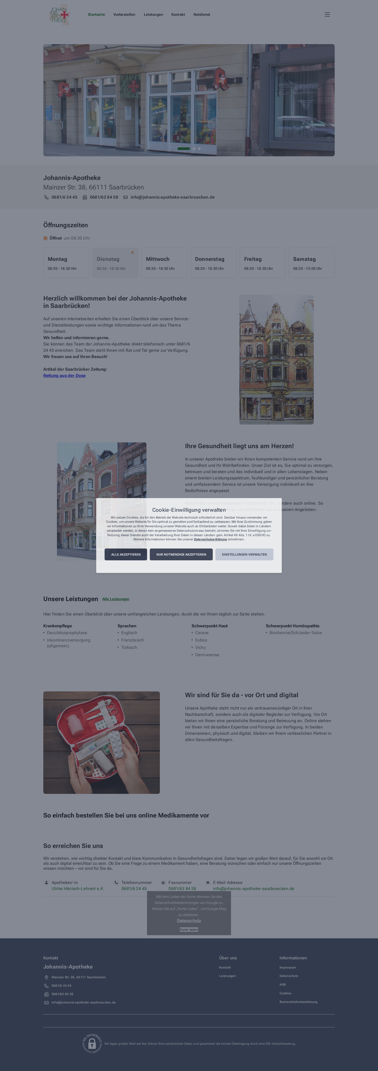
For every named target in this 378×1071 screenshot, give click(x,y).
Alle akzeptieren (126, 554)
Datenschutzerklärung (210, 539)
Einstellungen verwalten (244, 554)
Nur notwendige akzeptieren (181, 554)
